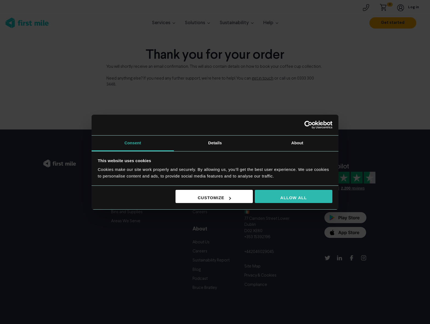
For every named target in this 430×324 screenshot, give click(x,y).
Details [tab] (215, 142)
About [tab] (297, 142)
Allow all (293, 197)
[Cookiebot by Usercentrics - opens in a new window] (308, 125)
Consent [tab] (133, 142)
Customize (214, 197)
